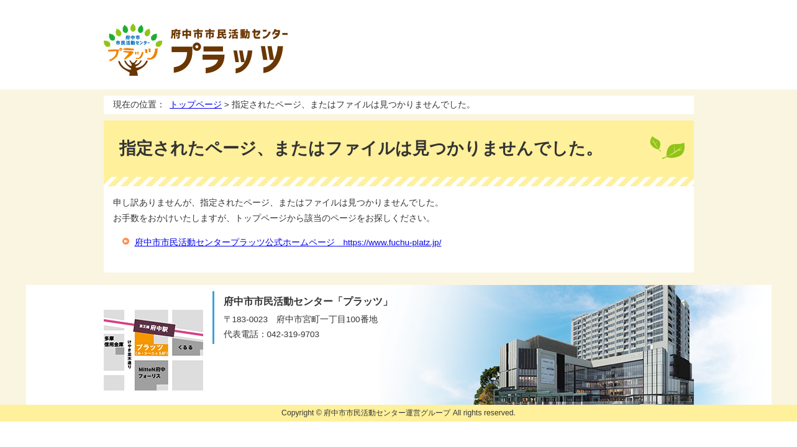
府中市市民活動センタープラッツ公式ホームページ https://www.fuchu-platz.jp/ (288, 242)
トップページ (196, 104)
